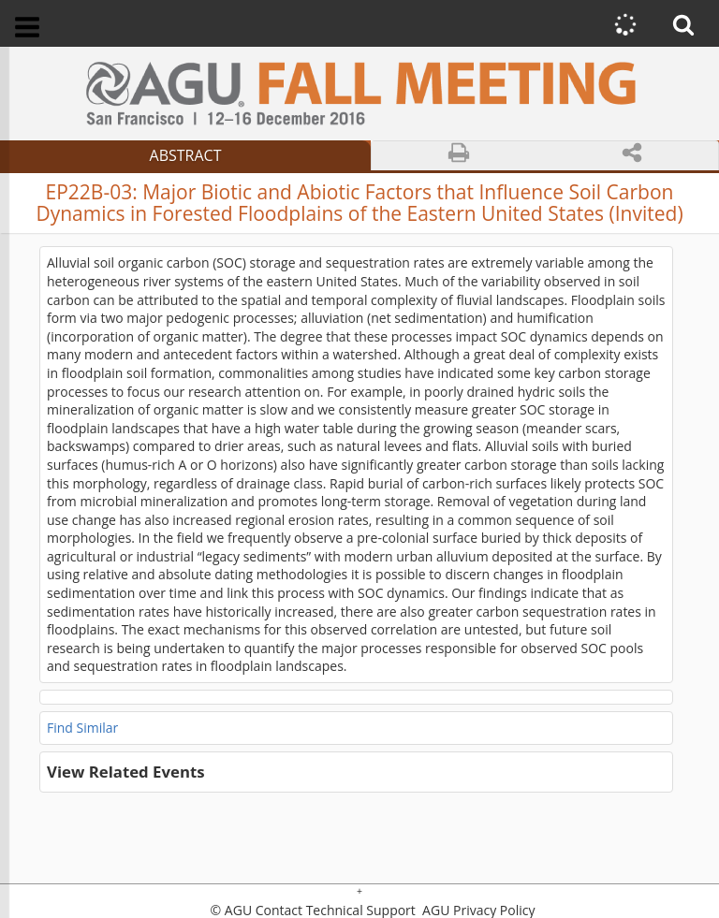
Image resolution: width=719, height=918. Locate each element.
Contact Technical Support (336, 910)
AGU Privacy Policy (476, 910)
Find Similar (82, 727)
